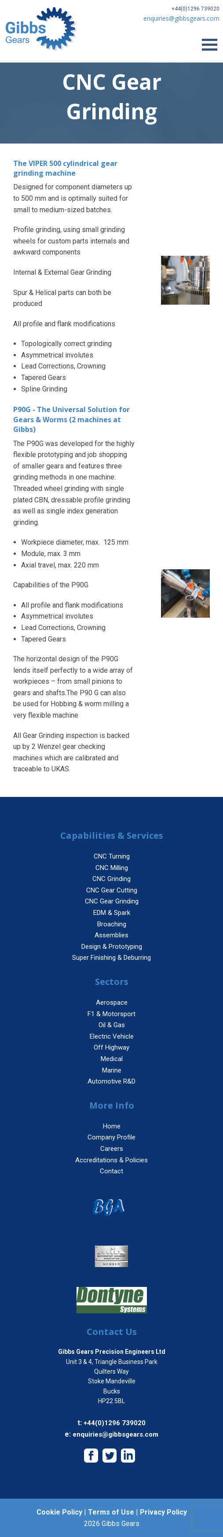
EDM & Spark (111, 913)
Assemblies (111, 935)
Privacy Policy (163, 1512)
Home (112, 1126)
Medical (112, 1059)
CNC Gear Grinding (112, 901)
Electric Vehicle (112, 1036)
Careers (111, 1149)
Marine (111, 1070)
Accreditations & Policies (111, 1160)
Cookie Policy (59, 1512)
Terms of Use (111, 1512)
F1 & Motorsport (111, 1014)
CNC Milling (111, 868)
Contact (111, 1171)
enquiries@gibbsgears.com (115, 1434)
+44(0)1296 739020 (195, 8)
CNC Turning (112, 856)
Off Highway (111, 1047)
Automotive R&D (111, 1081)
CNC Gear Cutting (111, 890)
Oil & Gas (112, 1025)
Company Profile (111, 1137)
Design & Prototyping (111, 947)
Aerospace (112, 1002)
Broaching (111, 924)
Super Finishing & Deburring (111, 958)
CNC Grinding (111, 879)
